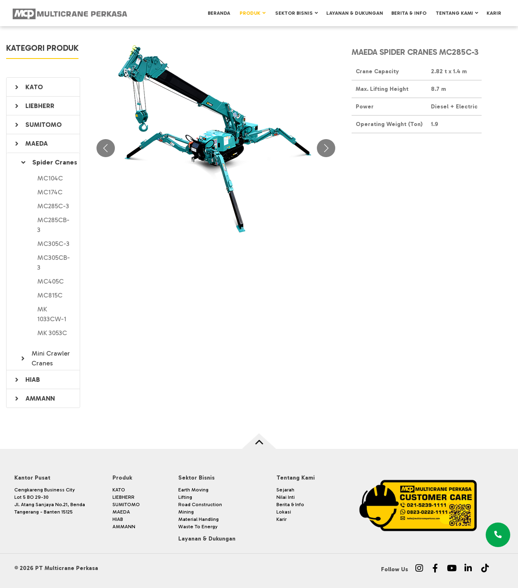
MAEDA (36, 143)
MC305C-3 (53, 244)
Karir (494, 13)
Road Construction (200, 504)
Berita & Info (408, 13)
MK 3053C (52, 333)
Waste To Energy (198, 526)
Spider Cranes (54, 162)
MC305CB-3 (53, 262)
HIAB (32, 379)
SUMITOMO (43, 124)
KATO (34, 87)
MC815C (50, 295)
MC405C (50, 281)
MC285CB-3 (53, 225)
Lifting (185, 497)
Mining (186, 512)
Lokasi (283, 512)
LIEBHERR (39, 106)
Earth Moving (193, 490)
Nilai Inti (285, 497)
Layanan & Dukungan (354, 13)
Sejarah (285, 490)
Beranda (219, 13)
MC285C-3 (53, 206)
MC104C (50, 178)
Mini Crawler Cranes (50, 358)
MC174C (50, 192)
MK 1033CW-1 (51, 314)
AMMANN (40, 398)
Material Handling (198, 519)
